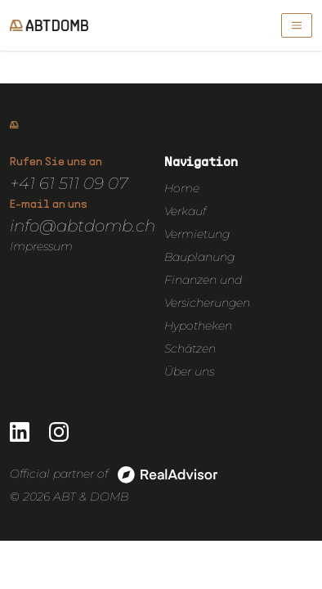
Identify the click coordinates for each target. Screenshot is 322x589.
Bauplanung (199, 257)
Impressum (41, 246)
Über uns (189, 371)
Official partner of (113, 474)
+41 (24, 183)
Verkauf (185, 211)
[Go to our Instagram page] (59, 432)
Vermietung (197, 234)
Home (181, 188)
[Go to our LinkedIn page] (19, 432)
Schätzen (190, 348)
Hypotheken (198, 325)
